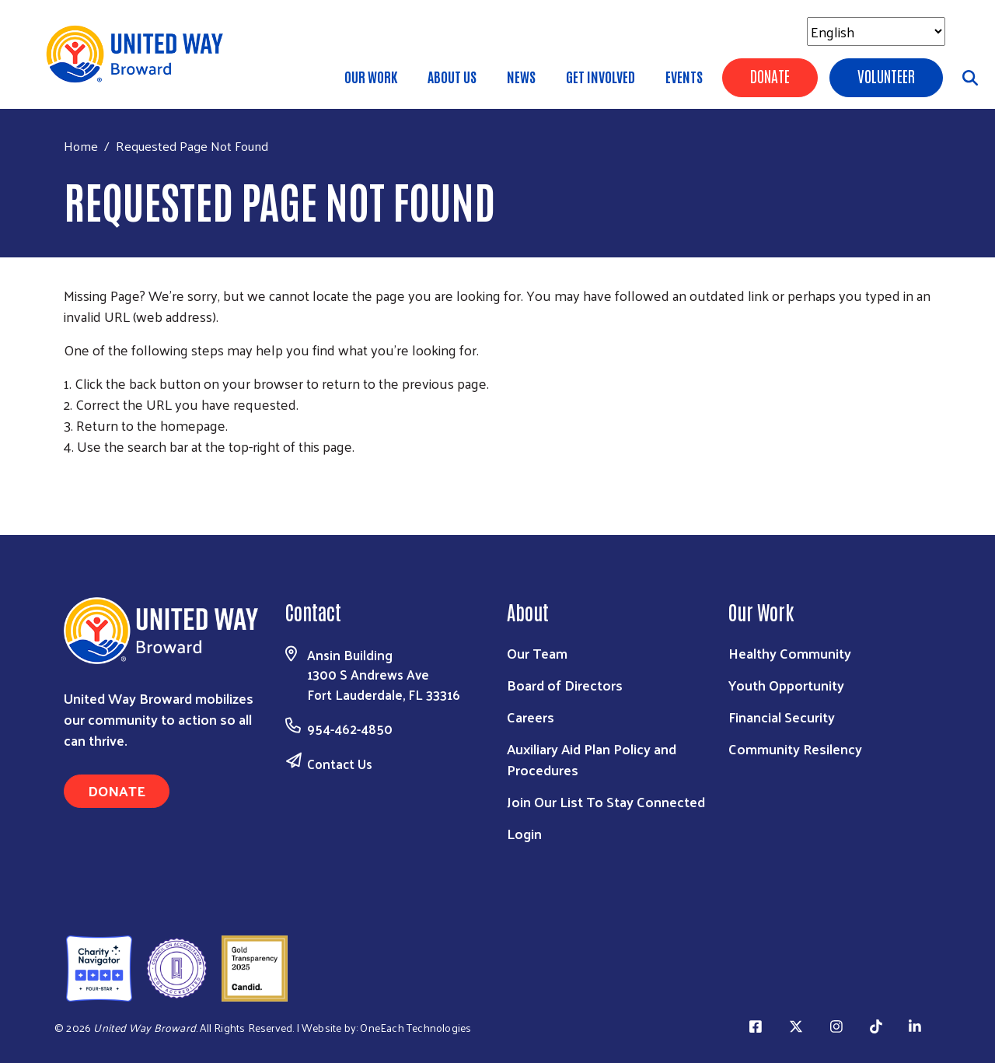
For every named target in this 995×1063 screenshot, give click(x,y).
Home (81, 146)
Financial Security (781, 717)
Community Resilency (795, 748)
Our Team (537, 653)
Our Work (370, 76)
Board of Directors (565, 685)
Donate (770, 75)
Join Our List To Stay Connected (606, 801)
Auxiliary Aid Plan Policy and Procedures (591, 759)
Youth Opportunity (786, 685)
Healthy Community (789, 653)
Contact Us (339, 763)
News (521, 76)
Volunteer (886, 75)
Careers (530, 717)
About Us (452, 76)
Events (684, 76)
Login (524, 833)
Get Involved (600, 76)
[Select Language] (876, 31)
